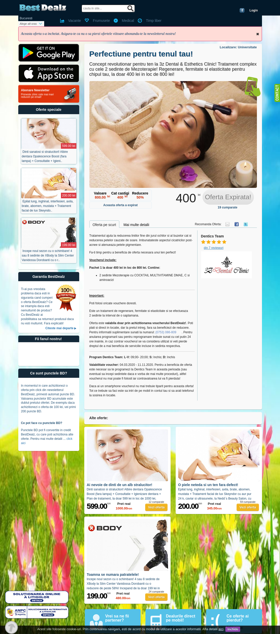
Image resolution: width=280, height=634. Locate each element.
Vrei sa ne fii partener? (117, 618)
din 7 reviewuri (213, 248)
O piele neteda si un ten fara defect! (208, 485)
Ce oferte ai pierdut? (238, 618)
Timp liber (153, 21)
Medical (128, 21)
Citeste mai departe (59, 328)
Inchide (257, 34)
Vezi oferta (156, 507)
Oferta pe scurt (104, 225)
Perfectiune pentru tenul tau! (141, 54)
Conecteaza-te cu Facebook (242, 10)
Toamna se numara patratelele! (113, 574)
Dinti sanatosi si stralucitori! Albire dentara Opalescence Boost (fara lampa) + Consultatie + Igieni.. (45, 156)
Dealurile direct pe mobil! (180, 618)
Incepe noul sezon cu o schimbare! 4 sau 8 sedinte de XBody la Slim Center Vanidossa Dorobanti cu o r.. (48, 255)
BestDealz (42, 7)
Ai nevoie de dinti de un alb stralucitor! (119, 485)
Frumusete (101, 21)
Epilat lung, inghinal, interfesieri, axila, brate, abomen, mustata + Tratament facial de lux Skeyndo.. (48, 206)
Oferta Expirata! (228, 197)
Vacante (74, 21)
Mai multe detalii (136, 225)
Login (254, 10)
